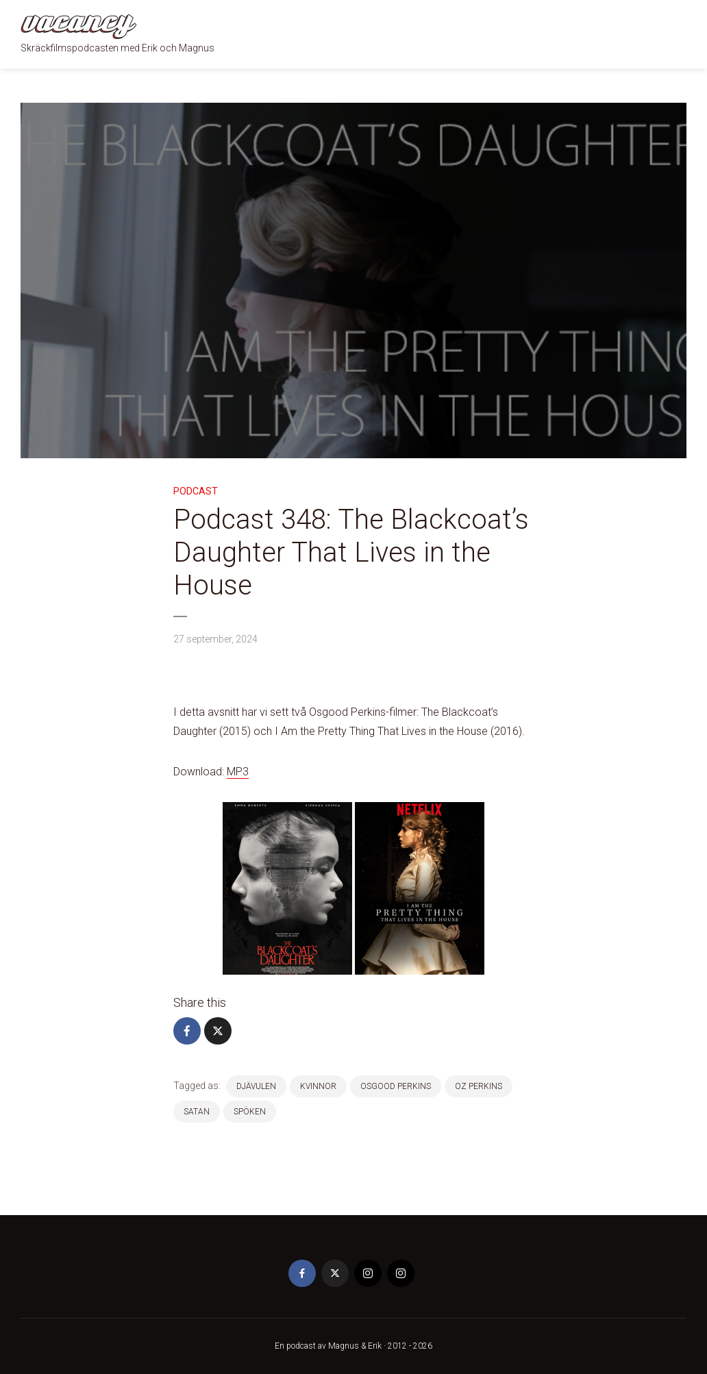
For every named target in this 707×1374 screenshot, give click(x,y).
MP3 (238, 771)
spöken (250, 1111)
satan (197, 1111)
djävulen (256, 1086)
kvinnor (318, 1086)
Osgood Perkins (395, 1086)
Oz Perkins (478, 1086)
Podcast (195, 491)
